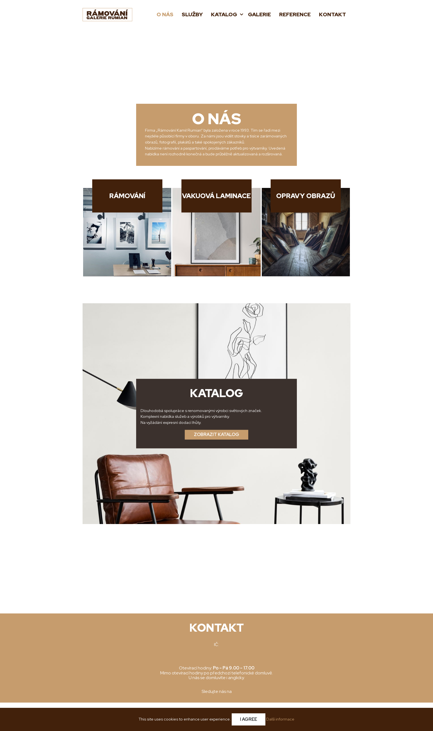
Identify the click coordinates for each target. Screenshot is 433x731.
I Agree (248, 719)
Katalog (224, 14)
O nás (165, 14)
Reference (295, 14)
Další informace (280, 719)
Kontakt (332, 14)
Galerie (259, 14)
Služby (192, 14)
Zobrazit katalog (216, 434)
